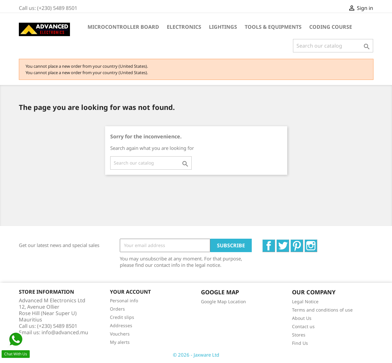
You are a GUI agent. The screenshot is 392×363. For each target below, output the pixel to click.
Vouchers (120, 334)
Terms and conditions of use (322, 310)
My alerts (120, 342)
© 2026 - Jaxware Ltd (196, 354)
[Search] (333, 45)
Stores (298, 335)
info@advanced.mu (65, 332)
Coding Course (330, 26)
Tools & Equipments (273, 26)
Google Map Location (223, 301)
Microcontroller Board (123, 26)
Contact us (303, 326)
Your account (130, 291)
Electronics (184, 26)
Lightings (223, 26)
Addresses (121, 325)
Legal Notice (305, 301)
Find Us (300, 343)
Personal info (124, 300)
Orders (117, 309)
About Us (301, 318)
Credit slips (122, 317)
